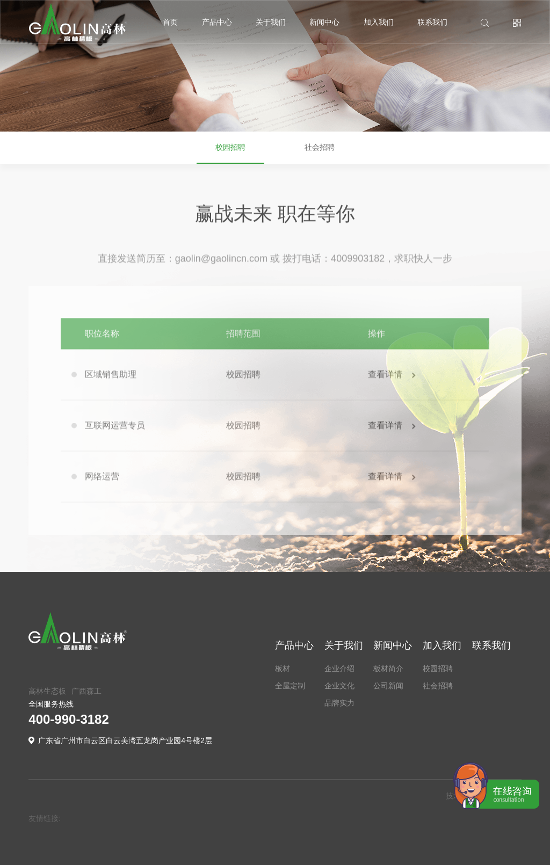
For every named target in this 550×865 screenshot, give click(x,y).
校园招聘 (230, 154)
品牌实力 (339, 703)
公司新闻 (388, 685)
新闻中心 (324, 22)
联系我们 (432, 22)
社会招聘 (320, 154)
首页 (170, 22)
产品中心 (217, 22)
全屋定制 (290, 685)
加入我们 (379, 22)
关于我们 (271, 22)
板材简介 (388, 668)
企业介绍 (339, 668)
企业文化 (339, 685)
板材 (282, 668)
